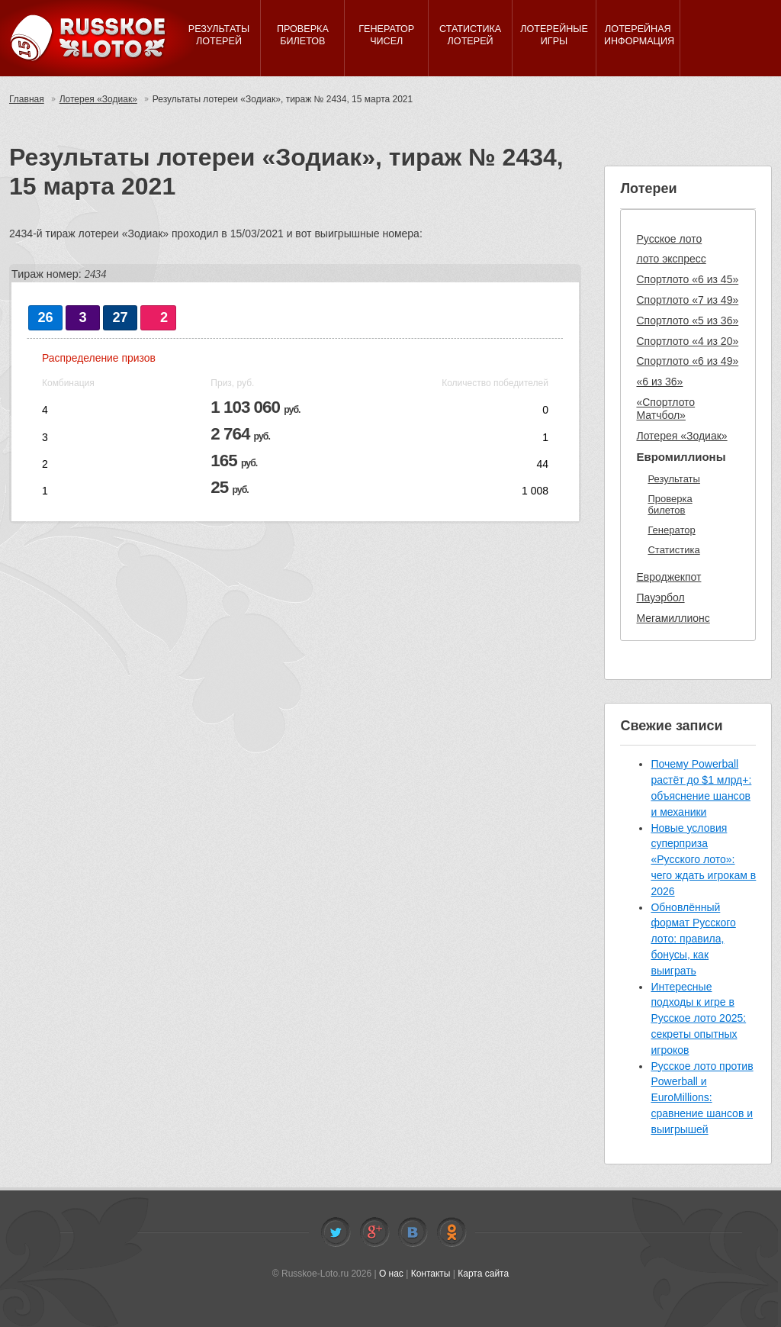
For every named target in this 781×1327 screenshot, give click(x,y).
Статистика (673, 550)
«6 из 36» (659, 381)
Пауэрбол (660, 597)
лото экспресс (670, 259)
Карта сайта (483, 1273)
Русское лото (669, 239)
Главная (26, 99)
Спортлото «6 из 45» (687, 279)
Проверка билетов (670, 505)
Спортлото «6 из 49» (687, 361)
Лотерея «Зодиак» (98, 99)
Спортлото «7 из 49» (687, 300)
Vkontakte (412, 1232)
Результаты (673, 479)
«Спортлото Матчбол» (665, 408)
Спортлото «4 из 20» (687, 341)
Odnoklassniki (451, 1232)
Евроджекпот (668, 577)
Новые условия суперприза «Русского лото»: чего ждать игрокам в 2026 (703, 859)
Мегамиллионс (672, 618)
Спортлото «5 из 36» (687, 320)
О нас (391, 1273)
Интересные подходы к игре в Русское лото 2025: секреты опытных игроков (698, 1018)
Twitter (335, 1232)
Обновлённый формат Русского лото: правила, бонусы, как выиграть (693, 939)
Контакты (431, 1273)
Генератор (671, 530)
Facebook (374, 1232)
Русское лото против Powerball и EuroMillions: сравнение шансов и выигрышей (702, 1097)
